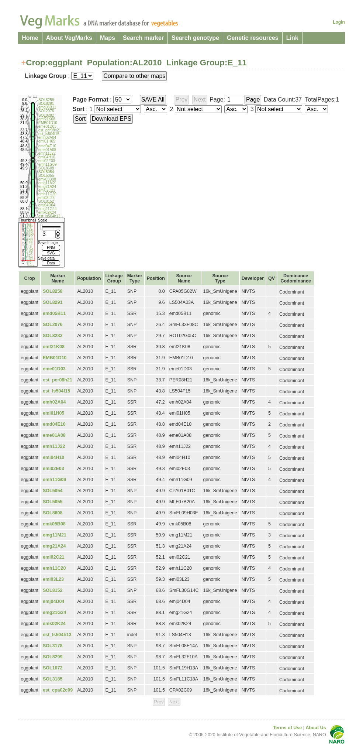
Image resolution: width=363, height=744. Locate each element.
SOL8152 (52, 590)
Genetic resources (253, 38)
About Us (315, 727)
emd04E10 (54, 424)
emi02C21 (53, 557)
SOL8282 (52, 335)
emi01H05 (53, 413)
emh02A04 (54, 402)
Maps (107, 38)
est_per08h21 (57, 380)
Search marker (143, 38)
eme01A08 (54, 435)
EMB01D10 (54, 357)
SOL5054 (52, 490)
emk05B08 (54, 524)
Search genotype (195, 38)
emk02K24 (54, 623)
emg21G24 (54, 612)
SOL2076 (52, 324)
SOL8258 (52, 291)
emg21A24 (54, 546)
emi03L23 (53, 579)
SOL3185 (52, 679)
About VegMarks (69, 38)
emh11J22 (54, 446)
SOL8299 (52, 656)
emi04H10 (53, 457)
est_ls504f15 (56, 391)
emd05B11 (54, 313)
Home (30, 38)
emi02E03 (53, 468)
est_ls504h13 (57, 634)
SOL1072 (52, 668)
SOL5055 (52, 501)
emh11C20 (54, 568)
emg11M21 (54, 535)
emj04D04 (53, 601)
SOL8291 (52, 302)
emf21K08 (54, 346)
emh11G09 (54, 479)
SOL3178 (52, 645)
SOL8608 (52, 512)
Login (339, 22)
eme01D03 (54, 368)
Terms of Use (287, 727)
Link (292, 38)
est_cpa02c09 (58, 690)
